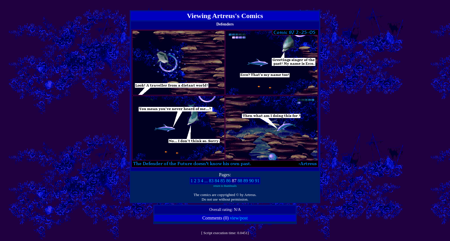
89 (245, 180)
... (206, 180)
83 (211, 180)
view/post (239, 217)
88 (240, 180)
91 (257, 180)
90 (251, 180)
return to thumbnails (224, 185)
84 (217, 180)
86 (228, 180)
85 (222, 180)
